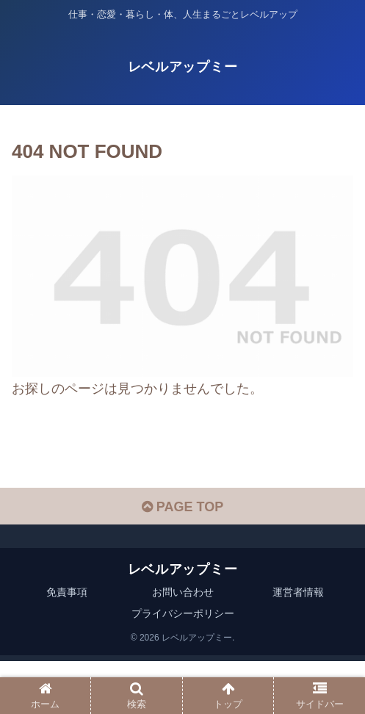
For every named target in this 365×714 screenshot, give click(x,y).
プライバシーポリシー (182, 613)
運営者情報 (298, 592)
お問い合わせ (183, 592)
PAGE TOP (182, 507)
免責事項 (66, 592)
